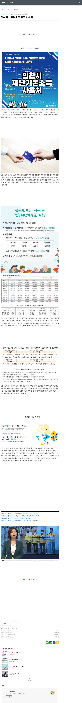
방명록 (16, 9)
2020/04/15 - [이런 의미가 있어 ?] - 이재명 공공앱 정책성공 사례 (19, 513)
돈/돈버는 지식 (4, 14)
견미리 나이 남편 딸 (5, 636)
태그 (9, 9)
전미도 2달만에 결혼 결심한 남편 (8, 637)
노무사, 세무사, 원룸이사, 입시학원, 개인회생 (16, 693)
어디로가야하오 (7, 2)
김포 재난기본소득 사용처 (6, 630)
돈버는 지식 (6, 628)
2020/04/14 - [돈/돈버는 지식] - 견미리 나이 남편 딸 (16, 518)
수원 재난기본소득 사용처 (6, 632)
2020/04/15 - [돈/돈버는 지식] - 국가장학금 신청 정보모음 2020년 (20, 516)
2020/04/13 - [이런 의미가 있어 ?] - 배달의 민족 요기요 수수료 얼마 (20, 520)
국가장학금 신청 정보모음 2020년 (8, 634)
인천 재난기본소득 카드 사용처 (17, 17)
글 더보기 (30, 680)
